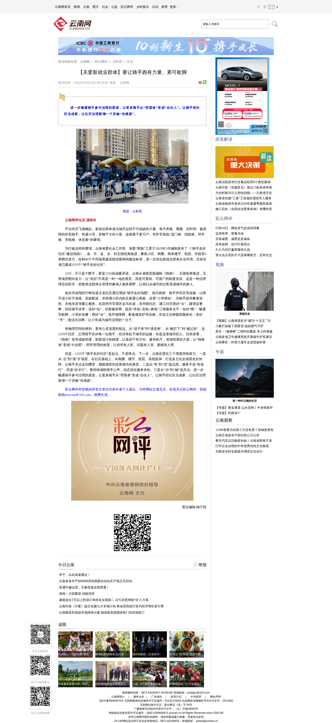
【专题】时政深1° (227, 413)
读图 (62, 624)
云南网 (85, 61)
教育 (165, 7)
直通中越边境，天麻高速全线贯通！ (84, 587)
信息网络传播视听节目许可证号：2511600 (207, 700)
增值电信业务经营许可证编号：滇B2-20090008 (137, 712)
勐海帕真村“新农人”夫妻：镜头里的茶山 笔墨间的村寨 (127, 654)
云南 (86, 7)
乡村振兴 (142, 7)
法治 (155, 7)
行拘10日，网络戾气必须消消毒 (237, 228)
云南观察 (223, 420)
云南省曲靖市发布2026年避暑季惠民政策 (243, 203)
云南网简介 (118, 696)
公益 (114, 7)
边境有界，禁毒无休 (229, 233)
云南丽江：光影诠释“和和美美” (76, 654)
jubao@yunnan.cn (207, 721)
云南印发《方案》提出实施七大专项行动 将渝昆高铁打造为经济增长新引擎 (111, 606)
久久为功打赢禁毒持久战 (232, 249)
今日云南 (66, 565)
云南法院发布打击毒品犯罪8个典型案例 (242, 182)
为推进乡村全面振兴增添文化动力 (239, 451)
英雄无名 (244, 313)
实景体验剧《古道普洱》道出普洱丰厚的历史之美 (162, 654)
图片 (96, 7)
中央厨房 (195, 696)
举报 (200, 565)
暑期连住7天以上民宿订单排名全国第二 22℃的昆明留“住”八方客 (104, 600)
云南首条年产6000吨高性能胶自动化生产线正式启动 (95, 581)
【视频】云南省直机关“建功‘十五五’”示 (243, 320)
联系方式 (176, 696)
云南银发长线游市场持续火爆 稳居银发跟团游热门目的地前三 (102, 612)
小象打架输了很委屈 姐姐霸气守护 (239, 326)
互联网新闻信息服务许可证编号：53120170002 (152, 700)
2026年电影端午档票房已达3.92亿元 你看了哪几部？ (126, 683)
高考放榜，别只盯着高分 (232, 244)
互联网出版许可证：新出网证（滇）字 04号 (166, 704)
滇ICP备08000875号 (111, 700)
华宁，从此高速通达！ (75, 575)
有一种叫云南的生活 (244, 400)
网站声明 (215, 696)
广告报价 (156, 696)
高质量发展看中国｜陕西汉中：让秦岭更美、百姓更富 (90, 683)
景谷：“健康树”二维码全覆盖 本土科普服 (243, 331)
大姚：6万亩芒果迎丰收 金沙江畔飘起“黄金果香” (161, 683)
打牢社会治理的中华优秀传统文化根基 (242, 446)
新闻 (77, 7)
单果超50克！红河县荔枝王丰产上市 (191, 683)
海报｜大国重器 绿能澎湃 (77, 593)
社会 (105, 7)
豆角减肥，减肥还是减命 (232, 239)
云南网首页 (63, 7)
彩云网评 (127, 7)
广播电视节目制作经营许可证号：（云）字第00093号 (166, 708)
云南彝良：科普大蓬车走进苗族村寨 (240, 342)
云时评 (117, 61)
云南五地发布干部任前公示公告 (237, 435)
